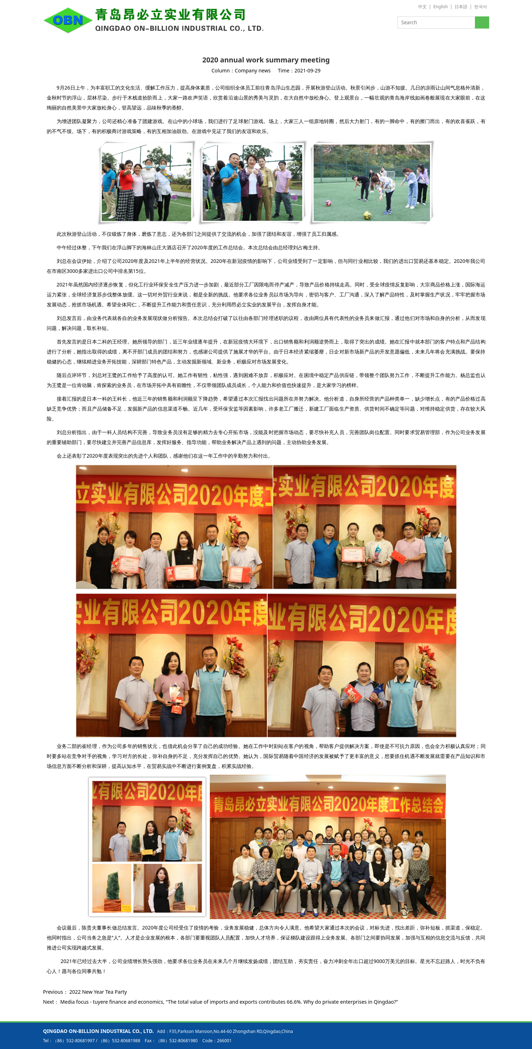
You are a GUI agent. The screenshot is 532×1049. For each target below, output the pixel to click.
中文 (422, 7)
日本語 (461, 7)
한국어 (480, 7)
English (440, 7)
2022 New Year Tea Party (98, 991)
